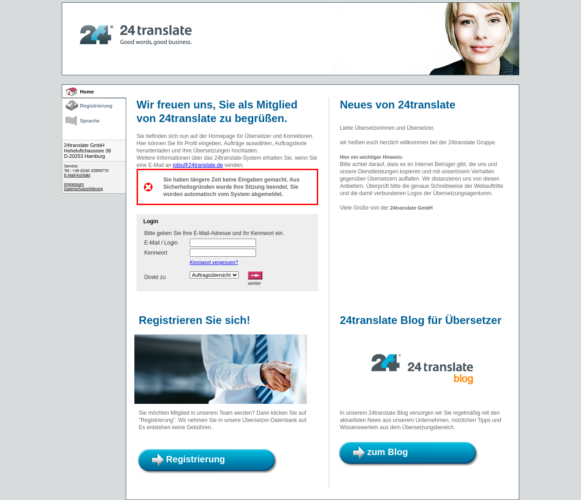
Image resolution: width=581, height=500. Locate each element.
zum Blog (387, 452)
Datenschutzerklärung (83, 188)
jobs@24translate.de (198, 165)
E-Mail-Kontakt (77, 175)
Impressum (74, 184)
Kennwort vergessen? (214, 262)
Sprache (89, 120)
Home (87, 91)
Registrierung (96, 105)
